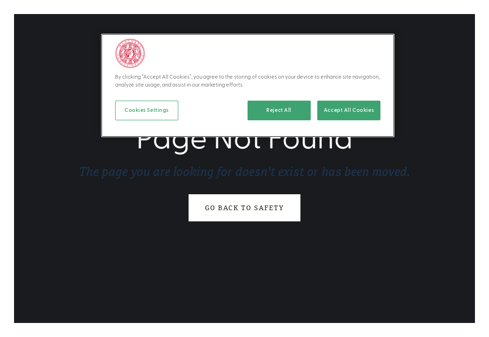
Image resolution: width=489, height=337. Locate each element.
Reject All (279, 110)
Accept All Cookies (349, 110)
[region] (247, 85)
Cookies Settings (146, 110)
